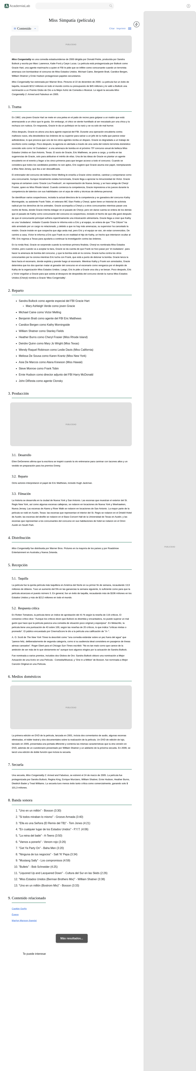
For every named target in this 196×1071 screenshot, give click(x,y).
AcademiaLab (19, 6)
